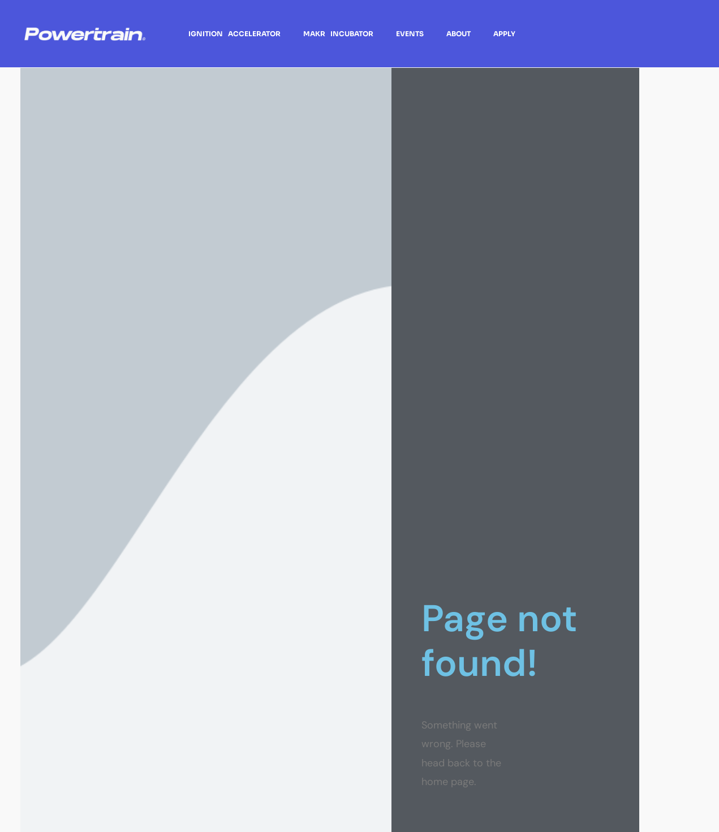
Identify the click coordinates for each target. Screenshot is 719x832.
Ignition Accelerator (234, 33)
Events (410, 33)
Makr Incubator (338, 33)
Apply (504, 33)
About (458, 33)
